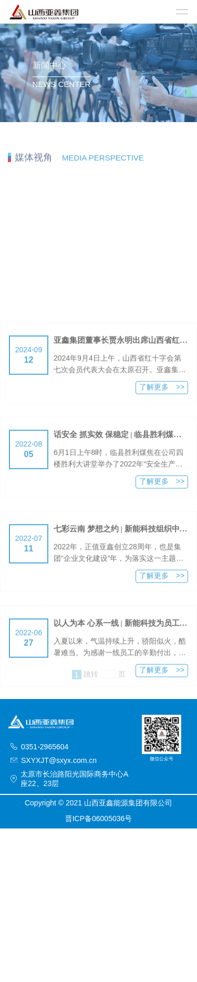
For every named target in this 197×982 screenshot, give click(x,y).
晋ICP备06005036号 (98, 818)
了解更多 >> (161, 410)
